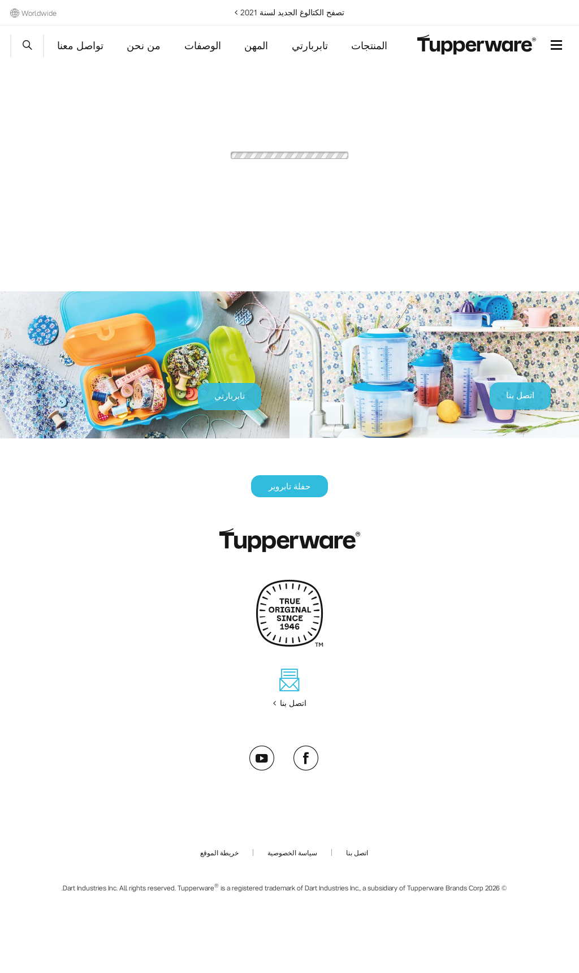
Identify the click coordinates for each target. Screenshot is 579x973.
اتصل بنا (357, 852)
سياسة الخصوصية (292, 852)
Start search (27, 46)
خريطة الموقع (219, 852)
